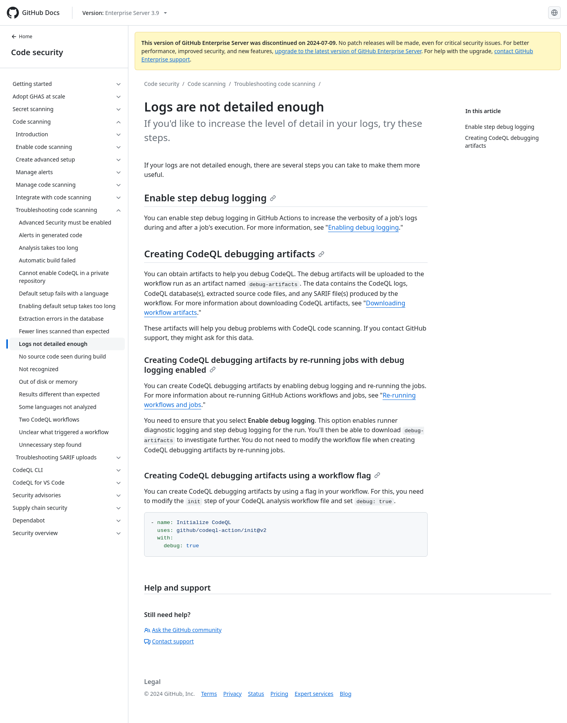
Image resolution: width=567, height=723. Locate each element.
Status (256, 693)
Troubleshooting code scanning (274, 83)
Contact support (169, 641)
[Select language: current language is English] (554, 12)
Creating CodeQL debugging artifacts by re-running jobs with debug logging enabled (274, 365)
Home (21, 36)
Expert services (314, 693)
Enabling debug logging (363, 227)
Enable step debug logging (210, 197)
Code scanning (206, 83)
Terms (209, 693)
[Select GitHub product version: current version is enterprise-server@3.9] (124, 13)
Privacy (232, 693)
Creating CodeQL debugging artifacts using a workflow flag (262, 475)
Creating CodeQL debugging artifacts (234, 253)
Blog (346, 693)
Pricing (279, 693)
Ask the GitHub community (183, 630)
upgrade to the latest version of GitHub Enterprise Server (348, 51)
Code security (37, 52)
